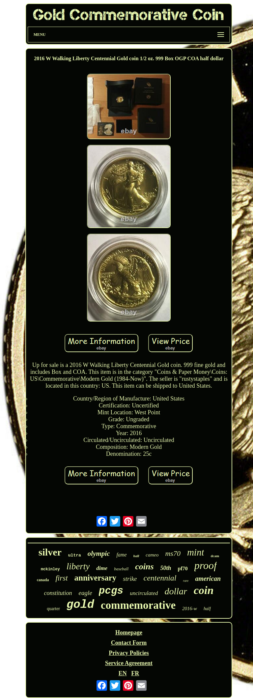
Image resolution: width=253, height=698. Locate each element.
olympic (99, 553)
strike (130, 578)
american (208, 578)
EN (123, 673)
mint (195, 552)
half (207, 608)
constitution (58, 593)
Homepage (128, 632)
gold (80, 604)
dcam (215, 556)
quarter (53, 608)
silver (50, 552)
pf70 (183, 568)
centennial (160, 578)
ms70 (172, 553)
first (61, 578)
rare (186, 580)
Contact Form (129, 642)
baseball (121, 568)
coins (144, 566)
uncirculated (144, 593)
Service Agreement (129, 663)
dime (101, 568)
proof (205, 565)
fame (121, 554)
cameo (152, 554)
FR (135, 673)
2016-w (189, 608)
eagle (85, 592)
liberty (78, 566)
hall (136, 556)
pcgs (111, 591)
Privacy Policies (129, 653)
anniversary (95, 577)
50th (165, 568)
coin (203, 590)
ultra (74, 555)
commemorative (138, 605)
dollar (175, 591)
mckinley (50, 569)
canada (43, 580)
